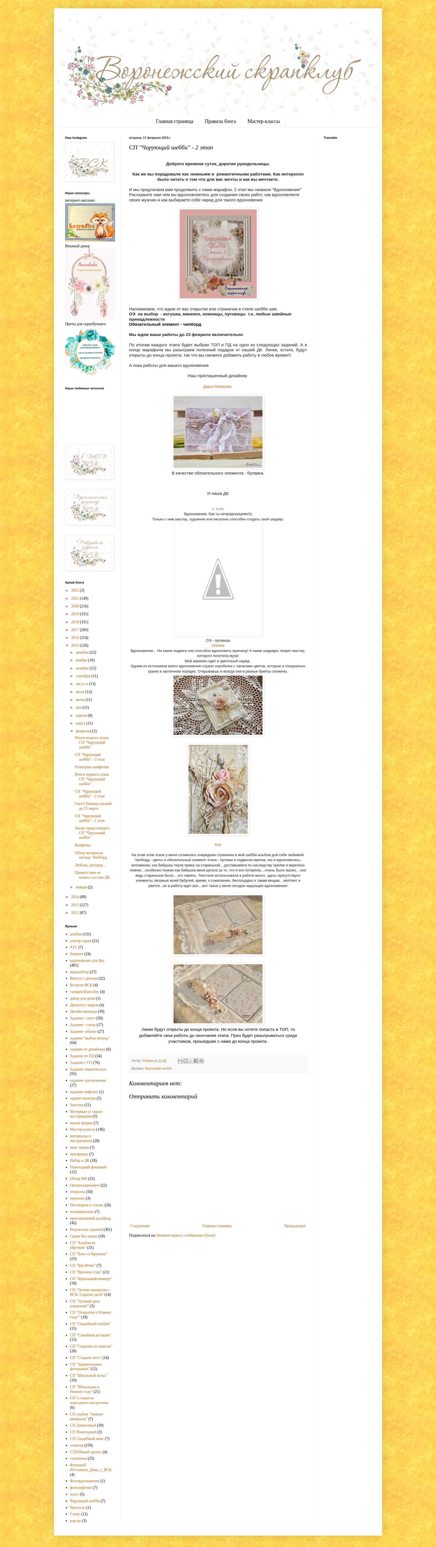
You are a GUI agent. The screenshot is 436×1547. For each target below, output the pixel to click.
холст (74, 1494)
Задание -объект (83, 1031)
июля (80, 692)
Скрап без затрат (84, 1236)
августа (82, 684)
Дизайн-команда (83, 1011)
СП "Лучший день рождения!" (85, 1303)
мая (79, 707)
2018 (75, 622)
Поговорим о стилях (87, 1205)
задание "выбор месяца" (90, 1038)
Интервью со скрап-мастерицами (86, 1113)
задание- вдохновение (88, 1080)
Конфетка (83, 845)
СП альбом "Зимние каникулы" (86, 1416)
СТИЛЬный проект (86, 1452)
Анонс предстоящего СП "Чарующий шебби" (92, 833)
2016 (75, 638)
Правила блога (220, 121)
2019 (75, 614)
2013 (75, 905)
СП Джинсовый (83, 1425)
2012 (75, 913)
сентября (83, 676)
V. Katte (218, 509)
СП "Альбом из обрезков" (82, 1245)
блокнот (76, 954)
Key (218, 844)
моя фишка (79, 1154)
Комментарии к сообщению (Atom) (186, 1235)
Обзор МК (78, 1179)
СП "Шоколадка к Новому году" (85, 1389)
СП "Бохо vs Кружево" (88, 1254)
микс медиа (79, 1147)
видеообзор (79, 972)
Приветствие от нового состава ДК (92, 875)
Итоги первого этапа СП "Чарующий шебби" (92, 779)
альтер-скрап (80, 941)
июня (80, 700)
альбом (76, 934)
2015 (75, 645)
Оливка (218, 645)
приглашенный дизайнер (90, 1218)
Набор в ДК (80, 1160)
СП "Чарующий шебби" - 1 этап (90, 818)
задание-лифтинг (84, 1092)
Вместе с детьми (84, 978)
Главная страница (174, 121)
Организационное (85, 1185)
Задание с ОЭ (81, 1063)
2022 (75, 590)
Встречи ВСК (81, 985)
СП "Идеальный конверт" (91, 1279)
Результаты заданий (86, 1229)
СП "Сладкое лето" (85, 1358)
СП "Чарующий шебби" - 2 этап (90, 793)
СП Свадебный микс (87, 1439)
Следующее (140, 1226)
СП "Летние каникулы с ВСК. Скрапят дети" (90, 1292)
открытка (77, 1192)
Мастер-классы (263, 121)
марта (81, 723)
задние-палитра (83, 1098)
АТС (74, 947)
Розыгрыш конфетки (92, 767)
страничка (78, 1458)
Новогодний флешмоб (88, 1167)
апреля (82, 715)
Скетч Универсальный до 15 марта (93, 806)
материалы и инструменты (81, 1138)
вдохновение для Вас (87, 960)
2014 (75, 897)
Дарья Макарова (218, 386)
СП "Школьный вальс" (89, 1375)
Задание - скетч (82, 1018)
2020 (75, 606)
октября (83, 668)
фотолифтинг (81, 1488)
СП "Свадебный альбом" (90, 1324)
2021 (75, 598)
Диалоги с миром (84, 1005)
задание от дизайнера (87, 1049)
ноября (82, 660)
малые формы (81, 1123)
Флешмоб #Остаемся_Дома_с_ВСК (91, 1467)
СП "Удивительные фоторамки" (86, 1366)
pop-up (75, 1521)
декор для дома (82, 998)
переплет (77, 1198)
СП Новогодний (83, 1432)
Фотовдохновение (85, 1481)
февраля (83, 731)
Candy (75, 1514)
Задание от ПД (82, 1056)
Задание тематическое (88, 1069)
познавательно (82, 1212)
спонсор (76, 1445)
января (82, 887)
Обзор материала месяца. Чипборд (91, 855)
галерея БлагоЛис (84, 992)
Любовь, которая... (90, 865)
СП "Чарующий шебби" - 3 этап (90, 757)
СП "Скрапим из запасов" (91, 1346)
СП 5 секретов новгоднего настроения (89, 1400)
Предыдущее (295, 1226)
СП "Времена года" (86, 1272)
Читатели (78, 1508)
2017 (75, 630)
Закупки (77, 1105)
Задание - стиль (83, 1025)
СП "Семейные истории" (90, 1335)
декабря (83, 652)
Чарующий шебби (158, 1068)
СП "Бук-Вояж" (83, 1265)
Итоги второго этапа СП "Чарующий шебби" (91, 742)
